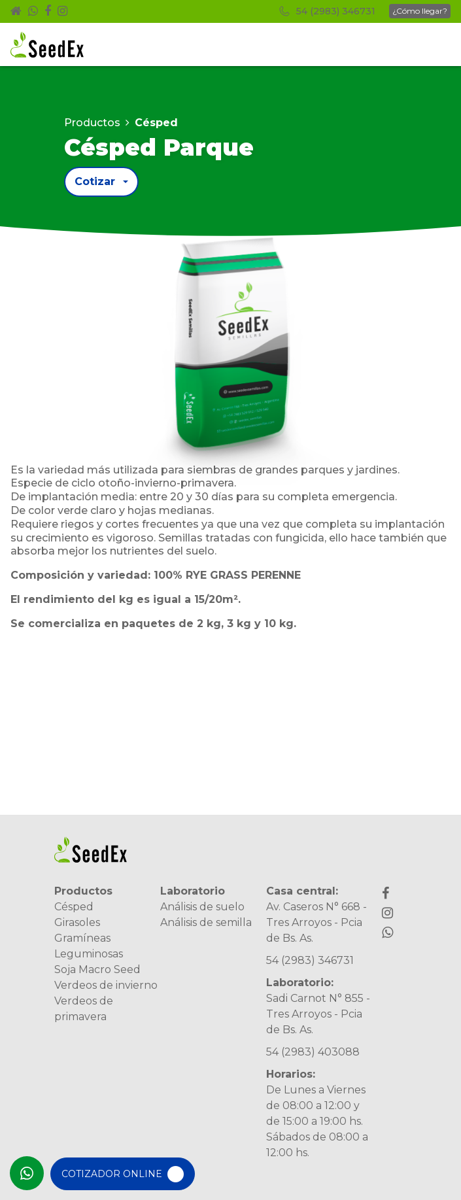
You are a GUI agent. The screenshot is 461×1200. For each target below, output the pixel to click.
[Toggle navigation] (433, 44)
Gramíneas (82, 938)
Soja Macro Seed (97, 969)
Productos (92, 122)
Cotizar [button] (95, 181)
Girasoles (77, 922)
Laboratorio (192, 891)
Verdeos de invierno (106, 985)
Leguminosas (88, 954)
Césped (74, 906)
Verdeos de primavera (83, 1009)
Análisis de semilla (206, 922)
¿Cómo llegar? (419, 11)
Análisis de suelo (202, 906)
